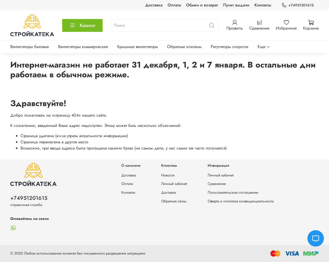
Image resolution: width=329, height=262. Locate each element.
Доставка (153, 5)
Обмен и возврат (202, 5)
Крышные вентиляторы (137, 47)
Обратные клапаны (184, 47)
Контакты (262, 5)
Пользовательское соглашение (233, 192)
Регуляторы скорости (229, 47)
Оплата (174, 5)
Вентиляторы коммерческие (83, 47)
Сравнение (217, 183)
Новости (168, 175)
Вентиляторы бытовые (29, 47)
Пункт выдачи (236, 5)
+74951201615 (297, 5)
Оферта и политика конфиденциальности (241, 201)
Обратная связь (174, 201)
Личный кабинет (174, 183)
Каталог (82, 25)
